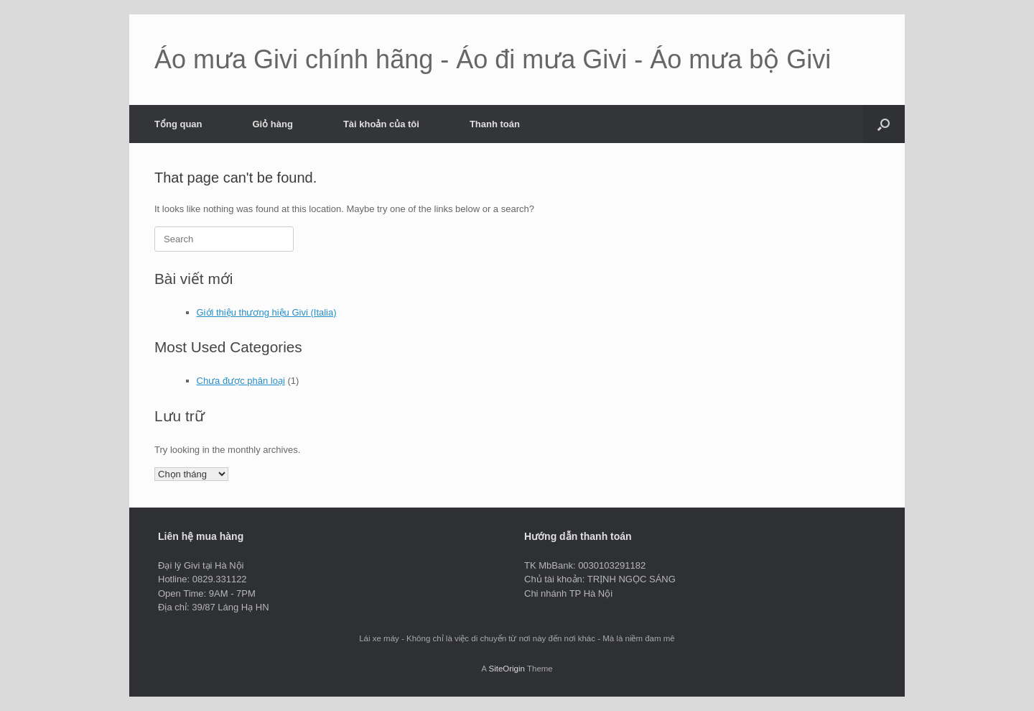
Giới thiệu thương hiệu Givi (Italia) (267, 312)
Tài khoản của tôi (381, 124)
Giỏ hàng (273, 124)
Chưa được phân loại (241, 380)
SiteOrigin (506, 668)
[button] (883, 124)
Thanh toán (495, 124)
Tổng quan (178, 124)
